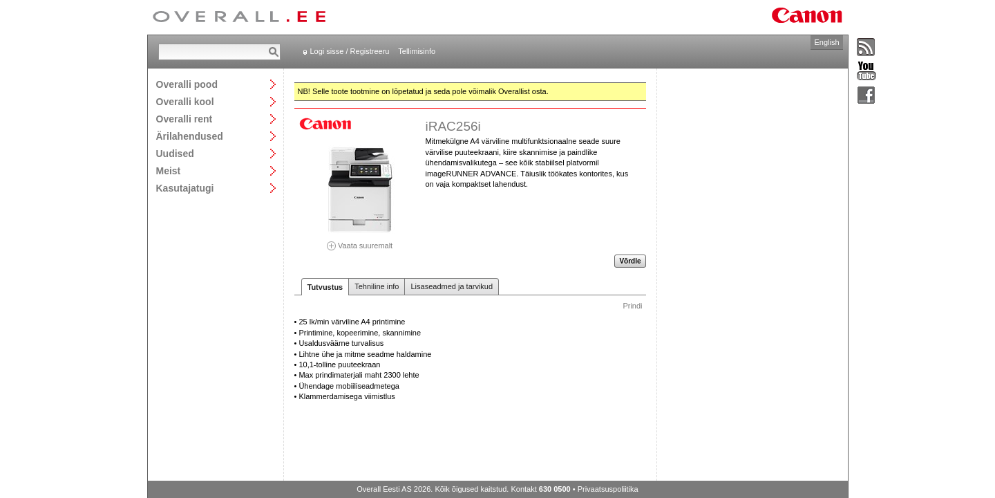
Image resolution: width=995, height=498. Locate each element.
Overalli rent (184, 118)
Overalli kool (185, 101)
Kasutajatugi (185, 188)
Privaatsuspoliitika (608, 489)
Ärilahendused (189, 136)
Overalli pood (187, 84)
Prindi (632, 306)
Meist (168, 170)
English (826, 42)
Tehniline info (376, 286)
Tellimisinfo (416, 51)
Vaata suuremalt (360, 241)
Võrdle (630, 261)
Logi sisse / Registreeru (350, 51)
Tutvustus (325, 287)
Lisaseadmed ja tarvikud (451, 286)
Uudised (175, 153)
